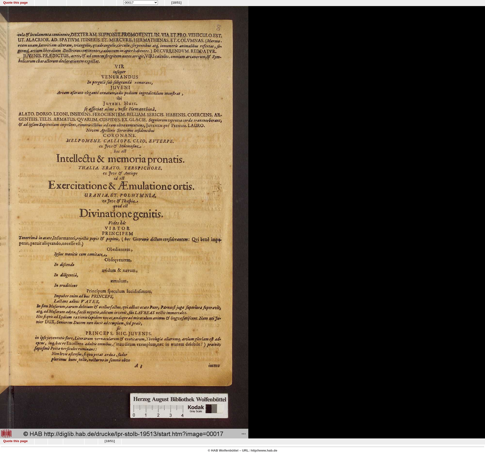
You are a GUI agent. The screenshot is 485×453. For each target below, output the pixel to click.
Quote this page (15, 2)
